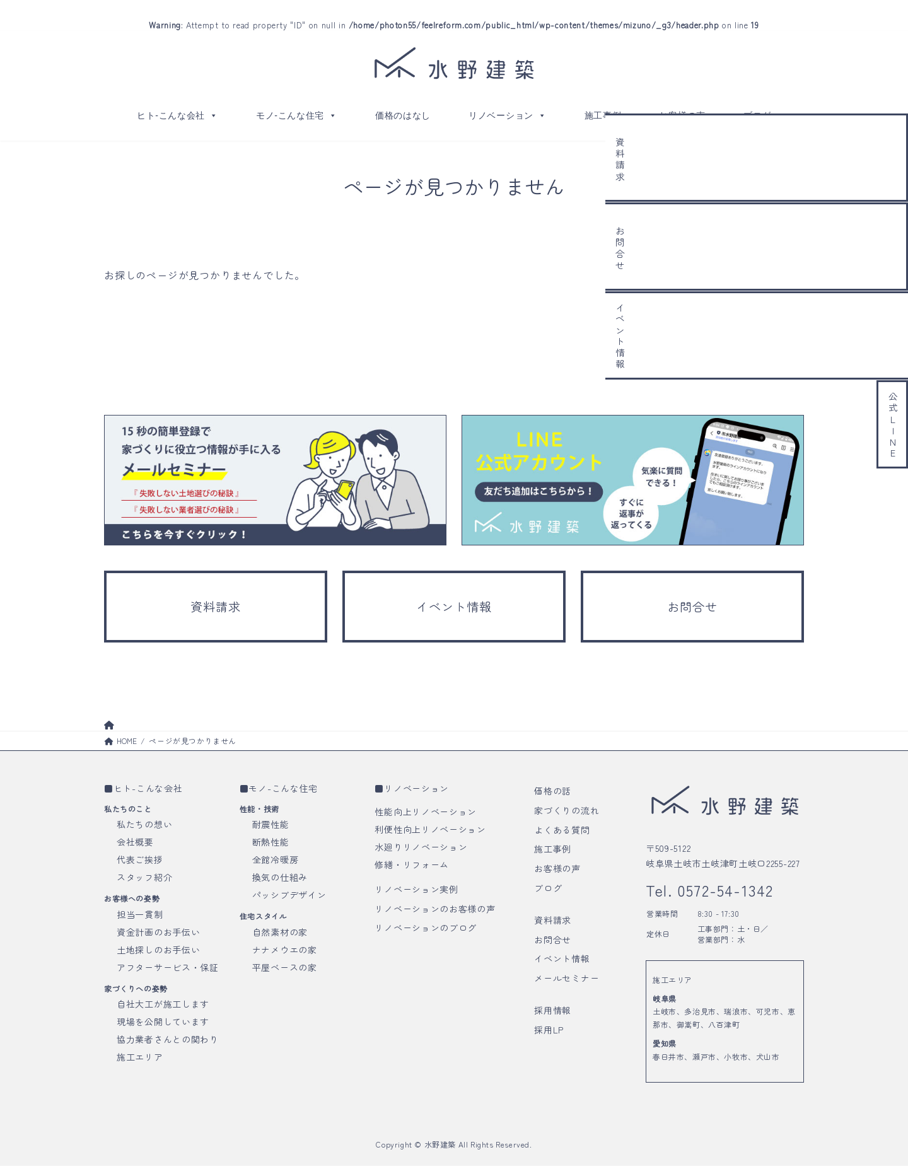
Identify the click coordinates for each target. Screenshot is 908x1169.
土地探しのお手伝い (158, 952)
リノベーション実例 (416, 891)
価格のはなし (403, 115)
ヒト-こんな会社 (177, 115)
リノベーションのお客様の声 (435, 911)
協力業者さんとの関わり (168, 1041)
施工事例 (603, 115)
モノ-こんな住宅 (296, 115)
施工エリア (140, 1059)
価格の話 (552, 793)
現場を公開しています (163, 1024)
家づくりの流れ (566, 812)
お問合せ (552, 942)
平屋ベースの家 (284, 969)
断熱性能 (270, 845)
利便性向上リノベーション (430, 831)
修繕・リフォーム (412, 867)
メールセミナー (566, 981)
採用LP (549, 1032)
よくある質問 (562, 832)
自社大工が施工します (163, 1006)
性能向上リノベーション (426, 814)
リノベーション (508, 115)
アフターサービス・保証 (168, 969)
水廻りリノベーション (421, 849)
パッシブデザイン (289, 898)
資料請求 (552, 922)
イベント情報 (562, 961)
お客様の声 (682, 115)
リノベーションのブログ (426, 930)
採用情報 (552, 1012)
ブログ (757, 115)
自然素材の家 (280, 934)
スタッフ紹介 (144, 880)
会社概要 (135, 845)
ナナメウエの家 (284, 952)
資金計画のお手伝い (158, 934)
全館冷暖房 (275, 862)
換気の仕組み (280, 880)
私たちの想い (144, 827)
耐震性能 (270, 827)
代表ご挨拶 (140, 862)
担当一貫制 (140, 916)
